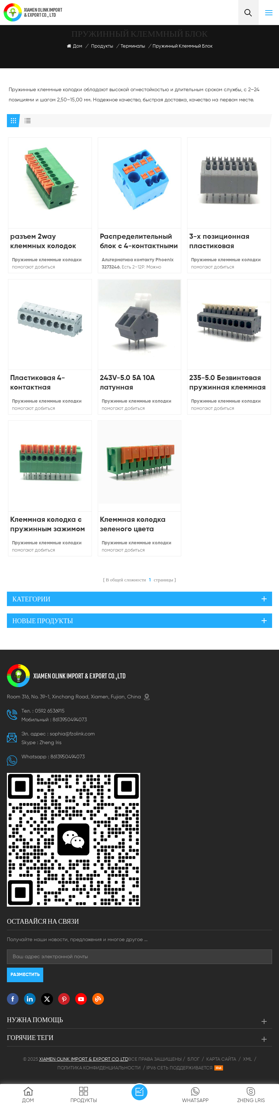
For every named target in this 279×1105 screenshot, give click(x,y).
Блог (193, 1059)
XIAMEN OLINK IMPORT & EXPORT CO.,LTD (79, 676)
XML (247, 1059)
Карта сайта (221, 1059)
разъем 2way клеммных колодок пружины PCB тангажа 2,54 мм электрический (43, 242)
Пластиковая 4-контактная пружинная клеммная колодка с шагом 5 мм (48, 383)
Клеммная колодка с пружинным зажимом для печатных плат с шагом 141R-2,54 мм (47, 525)
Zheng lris (50, 742)
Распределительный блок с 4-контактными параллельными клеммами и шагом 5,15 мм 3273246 (139, 242)
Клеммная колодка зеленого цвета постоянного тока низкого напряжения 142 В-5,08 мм (136, 525)
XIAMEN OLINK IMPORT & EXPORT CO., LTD (43, 12)
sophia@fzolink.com (72, 734)
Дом (74, 46)
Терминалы (133, 46)
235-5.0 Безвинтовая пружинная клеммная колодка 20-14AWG (227, 383)
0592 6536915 (50, 711)
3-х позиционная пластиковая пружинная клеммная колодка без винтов (227, 242)
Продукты (102, 46)
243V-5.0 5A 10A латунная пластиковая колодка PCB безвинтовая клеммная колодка (137, 383)
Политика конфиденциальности (99, 1068)
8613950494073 (70, 719)
